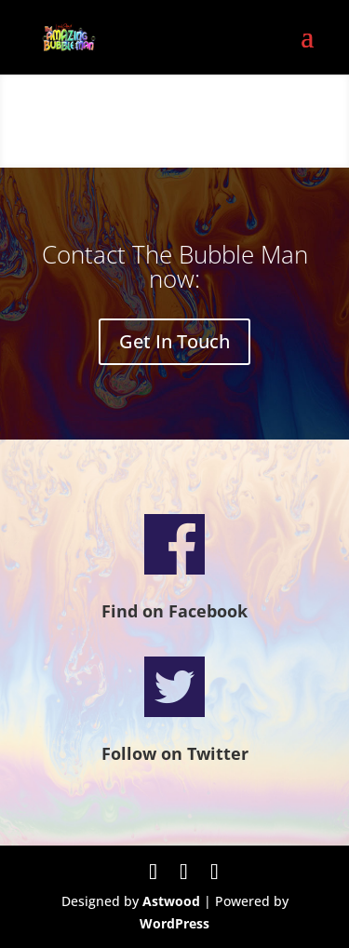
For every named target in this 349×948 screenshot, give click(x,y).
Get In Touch (174, 341)
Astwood (171, 901)
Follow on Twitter (174, 753)
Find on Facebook (174, 611)
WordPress (174, 923)
